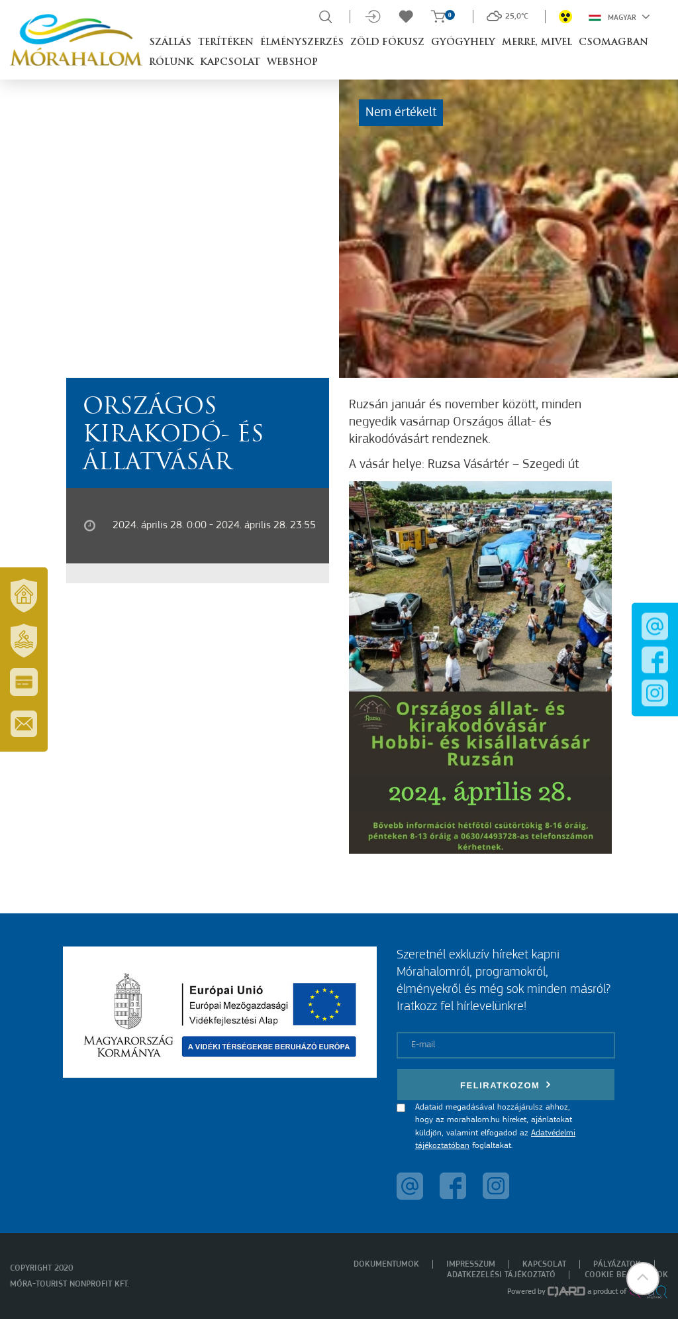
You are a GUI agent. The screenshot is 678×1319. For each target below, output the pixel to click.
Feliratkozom (506, 1084)
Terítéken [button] (226, 43)
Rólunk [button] (171, 63)
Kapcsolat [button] (230, 63)
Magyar (619, 16)
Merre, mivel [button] (537, 43)
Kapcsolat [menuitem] (544, 1264)
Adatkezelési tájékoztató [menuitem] (501, 1275)
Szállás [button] (170, 43)
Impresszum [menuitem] (470, 1264)
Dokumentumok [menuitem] (386, 1264)
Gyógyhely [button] (463, 43)
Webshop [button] (292, 63)
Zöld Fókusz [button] (387, 43)
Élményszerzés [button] (302, 43)
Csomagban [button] (613, 43)
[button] (641, 1282)
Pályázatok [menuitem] (617, 1264)
